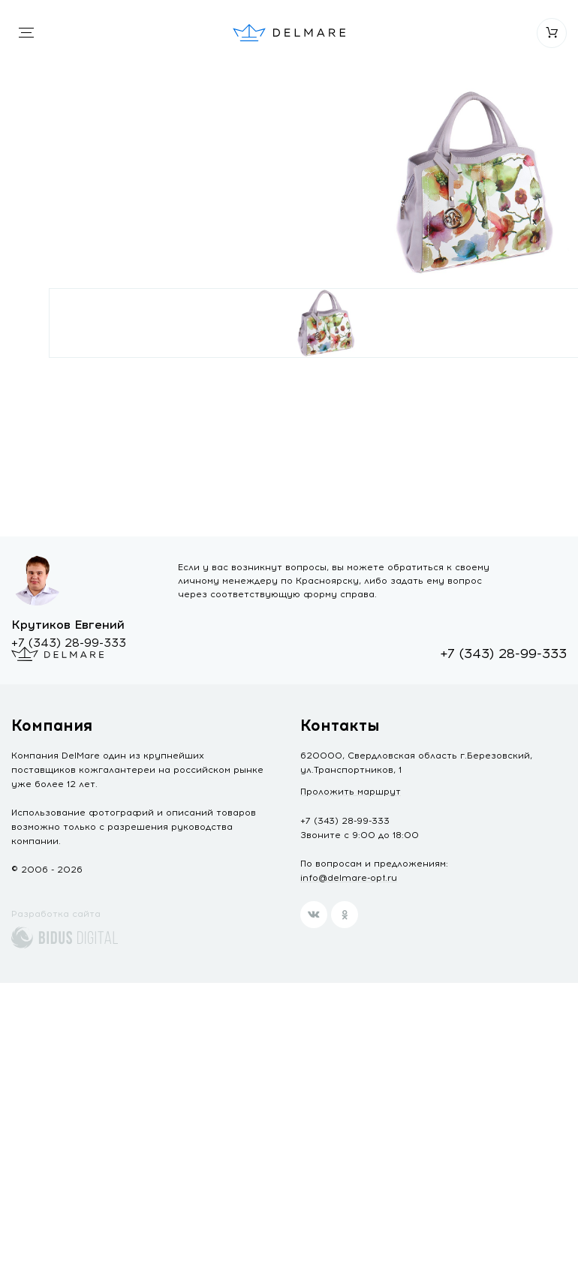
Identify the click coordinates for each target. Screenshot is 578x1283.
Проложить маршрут (350, 791)
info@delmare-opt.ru (348, 878)
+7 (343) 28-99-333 (68, 642)
